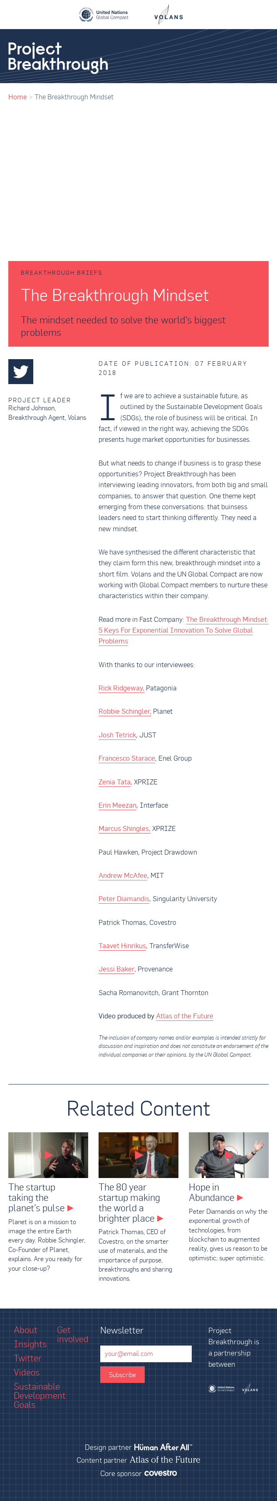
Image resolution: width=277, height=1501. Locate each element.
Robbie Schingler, (125, 711)
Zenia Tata (115, 782)
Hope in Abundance (211, 1192)
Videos (27, 1372)
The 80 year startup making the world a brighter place (129, 1202)
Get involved (73, 1334)
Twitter (28, 1358)
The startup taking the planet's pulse (36, 1197)
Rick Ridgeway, (121, 688)
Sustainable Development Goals (40, 1395)
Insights (30, 1343)
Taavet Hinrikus (122, 946)
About (25, 1329)
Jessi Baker (116, 969)
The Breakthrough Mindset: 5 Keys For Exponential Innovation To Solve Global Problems (184, 630)
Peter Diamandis (124, 899)
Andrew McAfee (123, 875)
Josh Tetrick (117, 735)
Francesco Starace (127, 758)
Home (17, 97)
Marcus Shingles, (125, 828)
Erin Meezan (117, 805)
